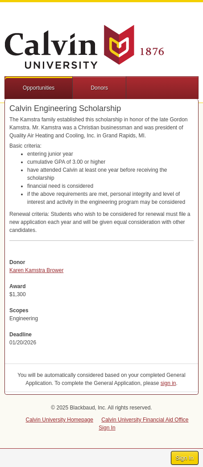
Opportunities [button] (38, 88)
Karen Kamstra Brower (36, 270)
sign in (168, 383)
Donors (99, 88)
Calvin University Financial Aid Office (144, 420)
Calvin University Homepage (59, 420)
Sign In (185, 458)
